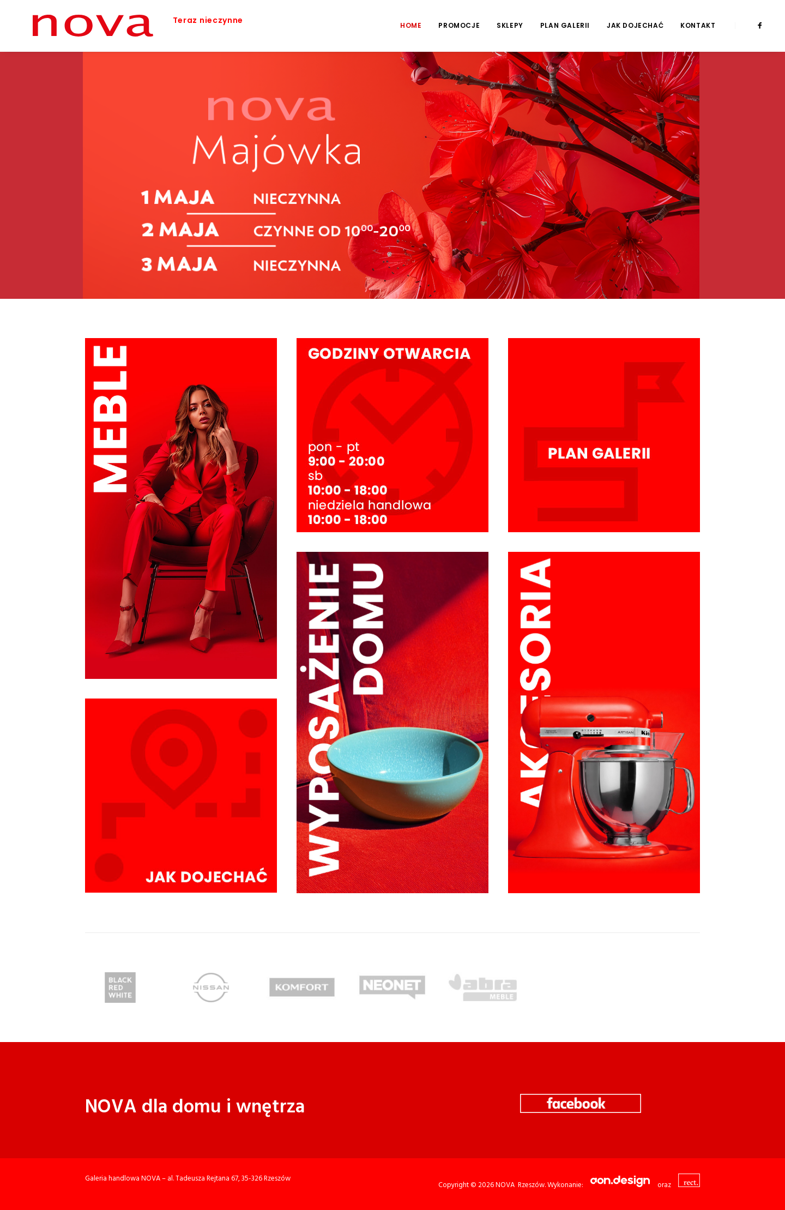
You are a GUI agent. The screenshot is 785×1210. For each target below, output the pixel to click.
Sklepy (510, 25)
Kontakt (697, 25)
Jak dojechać (635, 25)
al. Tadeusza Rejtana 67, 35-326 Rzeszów (229, 1178)
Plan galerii (565, 25)
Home (410, 25)
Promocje (459, 25)
